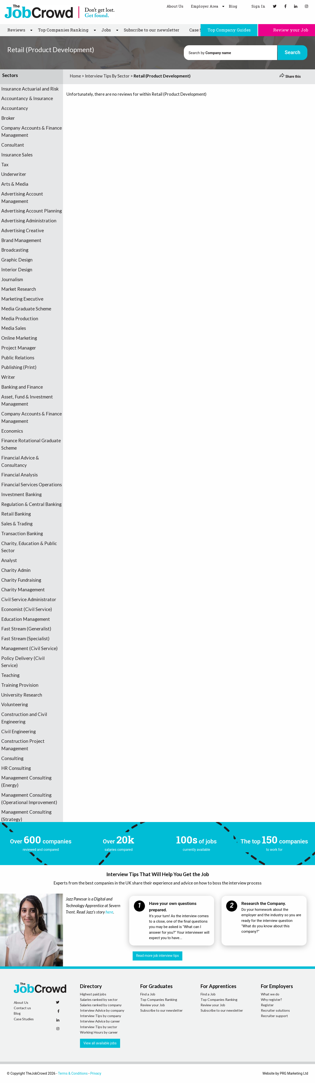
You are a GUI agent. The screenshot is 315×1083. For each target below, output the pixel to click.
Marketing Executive (22, 299)
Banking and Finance (22, 387)
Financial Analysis (19, 474)
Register (267, 1005)
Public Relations (17, 357)
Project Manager (18, 348)
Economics (12, 431)
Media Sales (13, 328)
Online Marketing (19, 338)
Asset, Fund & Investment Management (27, 400)
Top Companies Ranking (63, 30)
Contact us (22, 1008)
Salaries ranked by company (101, 1005)
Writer (8, 377)
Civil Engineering (18, 731)
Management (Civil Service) (29, 648)
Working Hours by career (99, 1032)
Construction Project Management (23, 744)
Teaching (10, 675)
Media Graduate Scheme (26, 308)
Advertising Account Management (22, 197)
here (109, 912)
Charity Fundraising (21, 580)
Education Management (25, 619)
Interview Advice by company (102, 1010)
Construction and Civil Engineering (24, 718)
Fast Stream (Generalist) (26, 628)
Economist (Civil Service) (26, 609)
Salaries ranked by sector (99, 999)
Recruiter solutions (275, 1010)
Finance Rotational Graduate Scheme (31, 444)
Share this (290, 76)
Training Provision (19, 685)
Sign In (255, 6)
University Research (21, 695)
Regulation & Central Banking (31, 504)
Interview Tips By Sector (107, 75)
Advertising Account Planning (31, 211)
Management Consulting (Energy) (26, 781)
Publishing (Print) (18, 367)
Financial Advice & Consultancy (20, 461)
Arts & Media (14, 184)
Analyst (9, 560)
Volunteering (14, 704)
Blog (233, 6)
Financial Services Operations (31, 484)
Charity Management (23, 589)
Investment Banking (21, 494)
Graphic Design (16, 259)
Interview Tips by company (100, 1016)
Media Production (19, 318)
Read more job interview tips (157, 956)
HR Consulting (16, 768)
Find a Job (147, 994)
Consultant (12, 145)
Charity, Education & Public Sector (29, 547)
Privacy (95, 1073)
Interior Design (16, 269)
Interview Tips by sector (98, 1027)
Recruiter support (274, 1016)
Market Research (18, 289)
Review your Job (286, 30)
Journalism (12, 279)
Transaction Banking (22, 533)
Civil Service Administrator (28, 599)
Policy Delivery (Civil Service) (23, 662)
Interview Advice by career (100, 1021)
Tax (4, 164)
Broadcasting (14, 250)
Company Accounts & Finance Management (31, 131)
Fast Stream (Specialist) (25, 638)
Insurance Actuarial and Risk (30, 89)
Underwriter (13, 174)
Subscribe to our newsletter (151, 30)
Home (75, 75)
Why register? (271, 999)
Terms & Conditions (73, 1073)
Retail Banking (16, 514)
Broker (8, 118)
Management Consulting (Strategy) (26, 815)
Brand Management (21, 240)
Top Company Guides (229, 30)
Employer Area (204, 6)
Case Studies (24, 1019)
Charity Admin (16, 570)
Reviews (16, 30)
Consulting (12, 758)
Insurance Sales (16, 154)
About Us (175, 6)
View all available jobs (100, 1043)
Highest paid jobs (93, 994)
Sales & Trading (16, 523)
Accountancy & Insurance (27, 98)
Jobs (106, 30)
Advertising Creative (22, 230)
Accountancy (14, 108)
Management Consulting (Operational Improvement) (29, 798)
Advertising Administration (28, 220)
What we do (270, 994)
